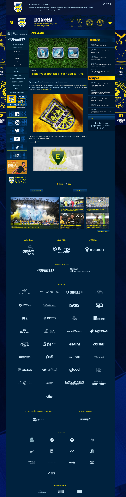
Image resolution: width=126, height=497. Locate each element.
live (100, 123)
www (85, 85)
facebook (43, 89)
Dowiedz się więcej (35, 7)
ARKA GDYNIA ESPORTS (17, 92)
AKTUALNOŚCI (17, 48)
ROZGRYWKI (17, 75)
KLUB (17, 68)
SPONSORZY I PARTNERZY (17, 78)
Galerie (17, 58)
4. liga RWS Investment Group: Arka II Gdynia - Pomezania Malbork (72, 209)
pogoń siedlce (97, 125)
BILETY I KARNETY (17, 82)
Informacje (17, 51)
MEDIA (17, 88)
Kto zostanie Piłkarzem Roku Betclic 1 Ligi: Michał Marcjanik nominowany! (101, 85)
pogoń (105, 123)
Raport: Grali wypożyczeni (98, 45)
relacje (107, 125)
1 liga (95, 123)
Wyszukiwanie (17, 65)
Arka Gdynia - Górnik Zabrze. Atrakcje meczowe (99, 58)
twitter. (49, 89)
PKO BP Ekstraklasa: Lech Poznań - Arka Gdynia (25, 227)
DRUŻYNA (17, 71)
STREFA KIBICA (17, 85)
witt (104, 128)
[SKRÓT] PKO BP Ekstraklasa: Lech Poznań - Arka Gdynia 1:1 (101, 65)
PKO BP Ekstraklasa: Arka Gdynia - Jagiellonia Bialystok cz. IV (97, 226)
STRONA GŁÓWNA (17, 44)
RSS (17, 61)
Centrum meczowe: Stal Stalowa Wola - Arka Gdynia (100, 99)
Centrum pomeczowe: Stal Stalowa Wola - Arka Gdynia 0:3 (100, 92)
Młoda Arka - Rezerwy (17, 54)
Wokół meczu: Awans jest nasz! (100, 105)
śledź (98, 128)
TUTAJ (38, 142)
